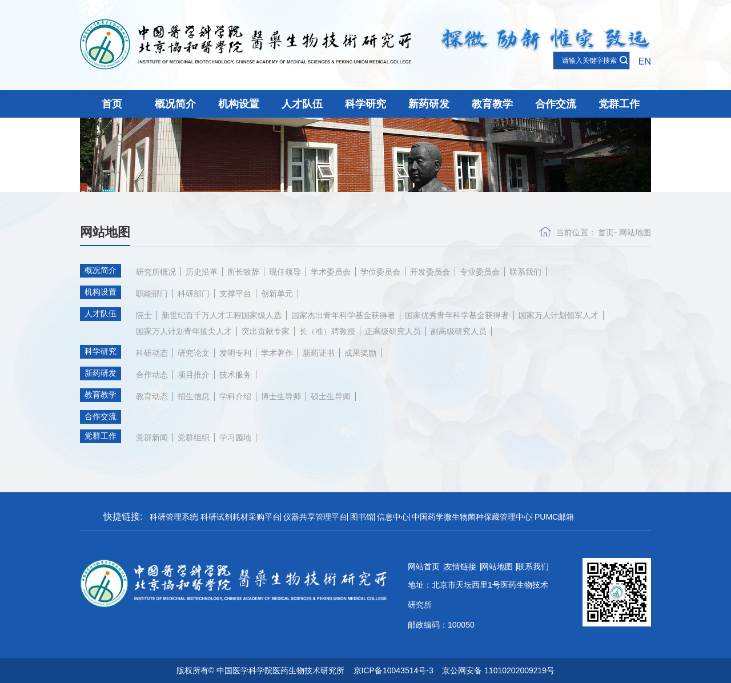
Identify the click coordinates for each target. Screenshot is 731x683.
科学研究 (365, 104)
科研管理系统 (174, 516)
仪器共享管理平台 (315, 516)
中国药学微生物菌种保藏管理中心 (472, 516)
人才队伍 (302, 104)
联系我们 (533, 566)
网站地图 (635, 232)
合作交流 (555, 104)
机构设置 (238, 104)
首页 (112, 104)
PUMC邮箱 (554, 516)
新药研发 (428, 104)
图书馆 (362, 516)
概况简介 (175, 104)
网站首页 (424, 566)
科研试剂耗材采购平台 (240, 516)
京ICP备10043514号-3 (393, 670)
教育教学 (492, 104)
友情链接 (460, 566)
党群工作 (619, 104)
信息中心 (393, 516)
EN (644, 61)
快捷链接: (122, 516)
